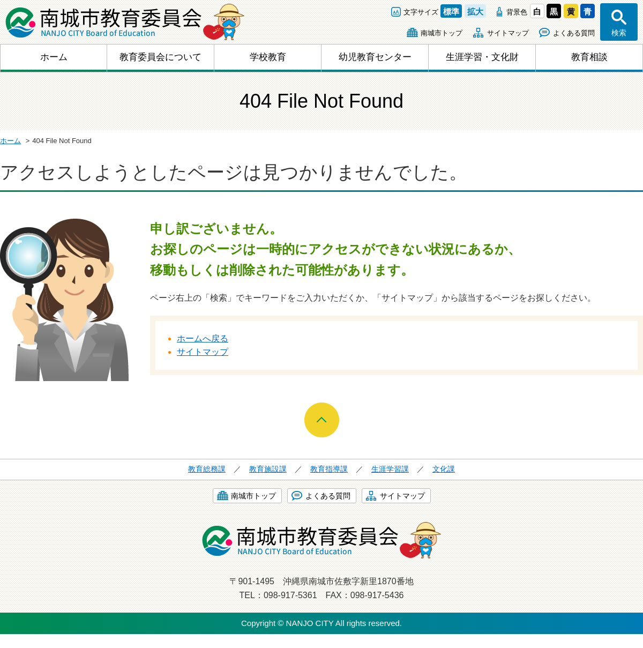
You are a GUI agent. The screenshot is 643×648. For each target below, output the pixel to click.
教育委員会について (160, 57)
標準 (451, 11)
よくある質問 (574, 33)
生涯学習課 (390, 469)
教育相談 (589, 57)
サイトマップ (508, 33)
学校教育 (268, 57)
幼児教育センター (375, 57)
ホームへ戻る (202, 338)
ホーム (54, 57)
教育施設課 (268, 469)
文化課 (443, 469)
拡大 (475, 11)
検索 (618, 32)
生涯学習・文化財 (482, 57)
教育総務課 (207, 469)
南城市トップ (441, 33)
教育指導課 (329, 469)
